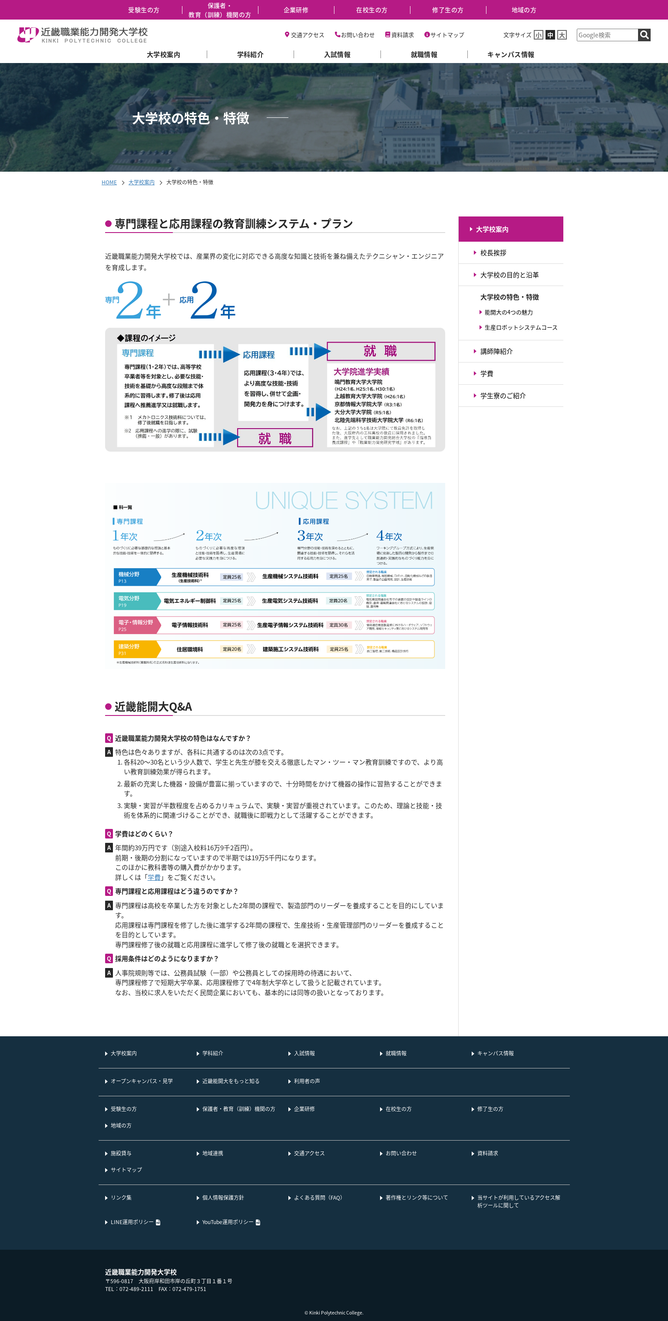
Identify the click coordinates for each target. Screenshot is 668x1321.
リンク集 (121, 1197)
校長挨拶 (493, 252)
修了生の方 (447, 9)
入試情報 (337, 54)
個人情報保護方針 (223, 1197)
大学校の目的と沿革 (509, 274)
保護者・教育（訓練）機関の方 (219, 10)
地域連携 (212, 1153)
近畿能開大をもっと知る (231, 1081)
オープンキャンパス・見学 (142, 1081)
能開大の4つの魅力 (509, 312)
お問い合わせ (358, 34)
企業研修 (296, 9)
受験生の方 (143, 9)
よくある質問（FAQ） (319, 1197)
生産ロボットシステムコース (521, 327)
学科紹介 (250, 54)
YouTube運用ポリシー (228, 1221)
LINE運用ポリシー (132, 1221)
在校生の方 (371, 9)
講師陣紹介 (496, 351)
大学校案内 (163, 54)
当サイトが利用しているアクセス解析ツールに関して (518, 1201)
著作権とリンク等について (417, 1197)
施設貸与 (121, 1153)
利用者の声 (307, 1081)
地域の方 (524, 9)
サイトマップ (447, 34)
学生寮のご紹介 (503, 395)
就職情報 (424, 54)
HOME (109, 182)
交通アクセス (307, 34)
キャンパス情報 (510, 54)
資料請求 (402, 34)
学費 (154, 877)
